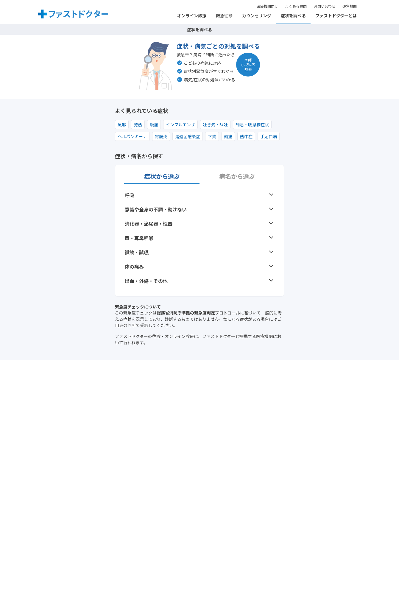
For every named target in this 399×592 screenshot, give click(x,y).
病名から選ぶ (237, 176)
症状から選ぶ (162, 176)
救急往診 (224, 15)
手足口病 (268, 136)
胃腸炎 (161, 136)
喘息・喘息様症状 (252, 124)
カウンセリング (256, 15)
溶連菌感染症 (187, 136)
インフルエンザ (180, 124)
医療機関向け (267, 6)
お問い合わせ (324, 6)
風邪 (122, 124)
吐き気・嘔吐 (215, 124)
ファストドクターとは (336, 15)
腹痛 (154, 124)
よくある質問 (296, 6)
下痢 (212, 136)
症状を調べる (293, 15)
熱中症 (246, 136)
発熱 (138, 124)
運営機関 (349, 6)
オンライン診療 (191, 15)
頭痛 (228, 136)
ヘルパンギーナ (132, 136)
